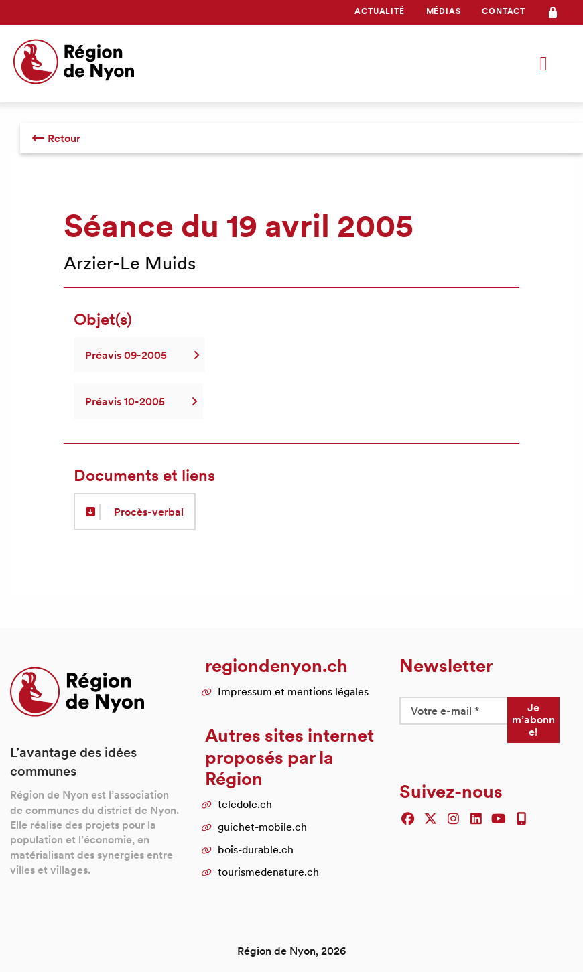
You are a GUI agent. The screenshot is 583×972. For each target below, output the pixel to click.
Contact (503, 11)
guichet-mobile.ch (262, 826)
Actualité (379, 11)
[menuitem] (379, 11)
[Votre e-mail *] (453, 711)
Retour (55, 138)
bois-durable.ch (256, 849)
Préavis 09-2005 (139, 355)
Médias (443, 11)
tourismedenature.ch (268, 871)
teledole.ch (245, 804)
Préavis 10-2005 (138, 401)
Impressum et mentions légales (293, 691)
